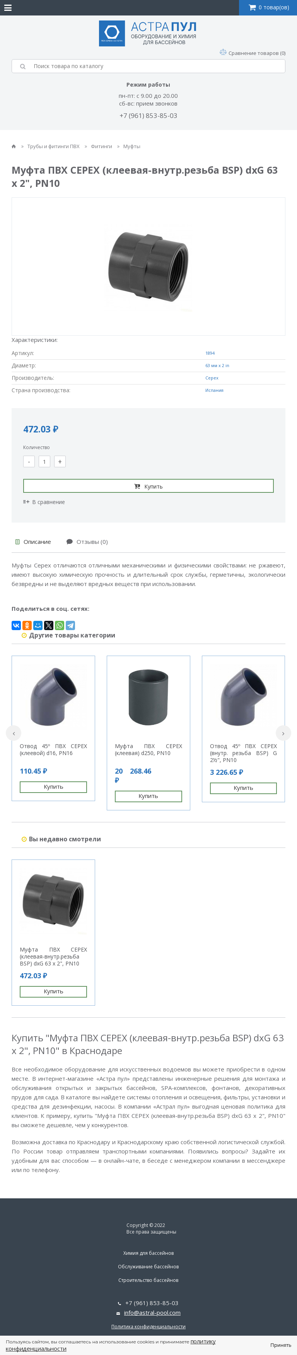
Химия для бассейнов (148, 1253)
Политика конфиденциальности (148, 1326)
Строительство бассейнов (148, 1280)
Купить (148, 486)
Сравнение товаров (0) (252, 53)
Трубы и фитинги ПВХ (51, 146)
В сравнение (44, 502)
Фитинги (99, 146)
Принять (280, 1345)
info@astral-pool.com (152, 1312)
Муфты (128, 146)
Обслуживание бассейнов (148, 1266)
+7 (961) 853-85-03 (148, 115)
